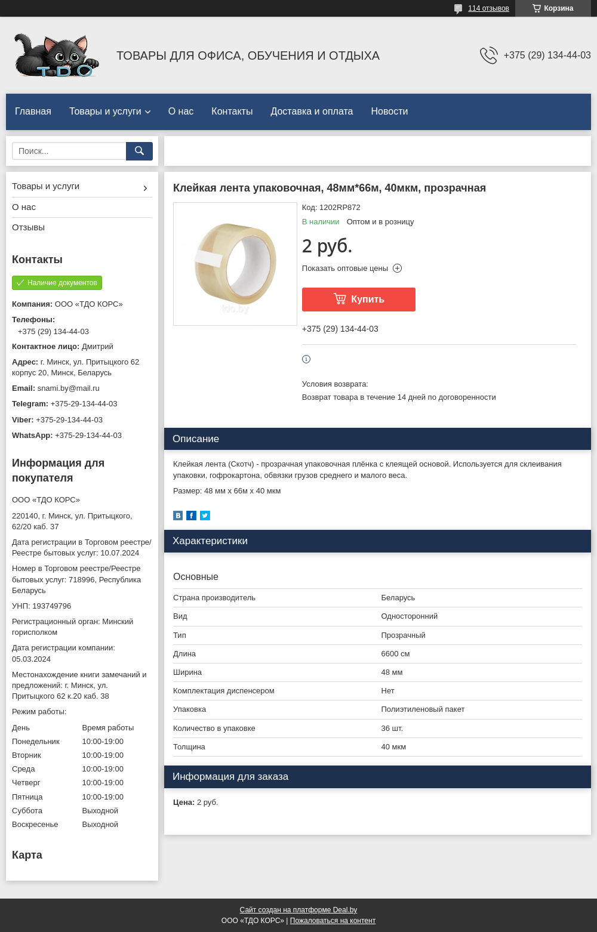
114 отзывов (488, 8)
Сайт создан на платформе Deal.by (299, 910)
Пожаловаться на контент (333, 920)
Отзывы (28, 227)
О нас (181, 111)
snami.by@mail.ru (69, 388)
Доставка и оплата (311, 111)
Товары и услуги (105, 111)
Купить (367, 299)
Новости (389, 111)
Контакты (232, 111)
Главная (33, 111)
